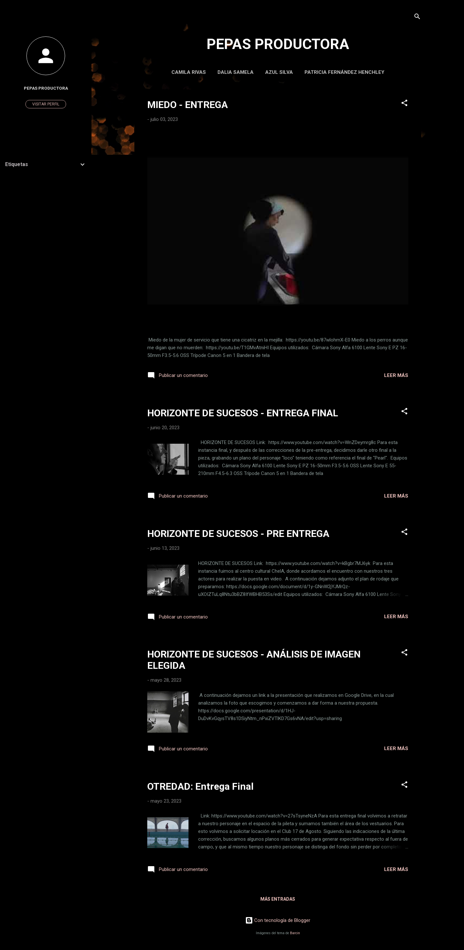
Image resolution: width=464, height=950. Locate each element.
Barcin (295, 933)
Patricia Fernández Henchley (344, 72)
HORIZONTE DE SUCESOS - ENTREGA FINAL (242, 413)
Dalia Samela (236, 72)
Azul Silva (279, 72)
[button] (404, 104)
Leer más (396, 375)
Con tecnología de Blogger (277, 920)
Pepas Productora (46, 88)
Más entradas (277, 899)
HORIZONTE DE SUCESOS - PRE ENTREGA (238, 533)
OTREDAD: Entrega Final (200, 786)
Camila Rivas (188, 72)
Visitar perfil (45, 104)
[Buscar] (417, 17)
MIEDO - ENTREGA (187, 104)
